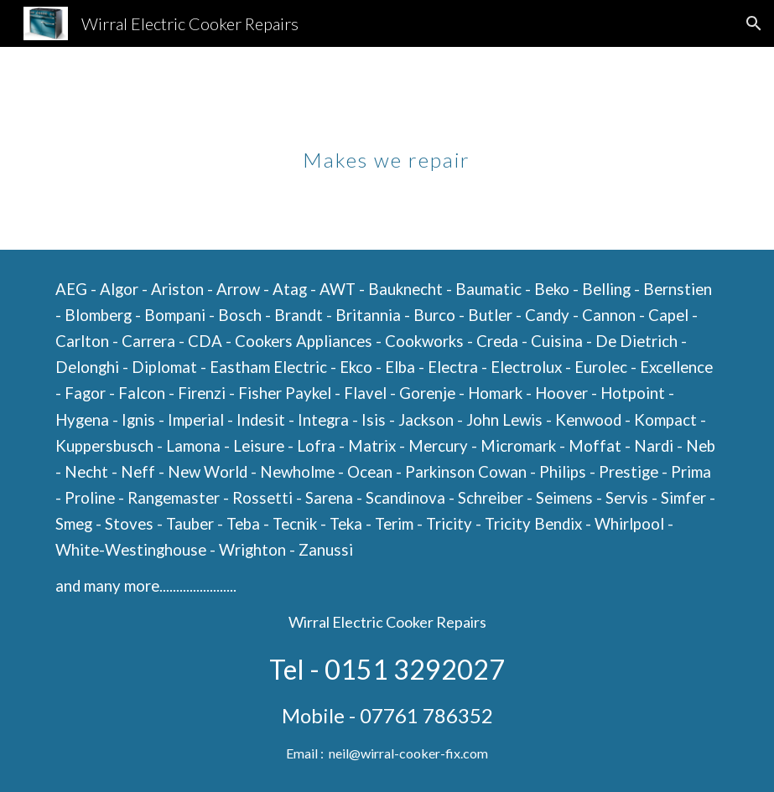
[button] (754, 23)
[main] (387, 148)
